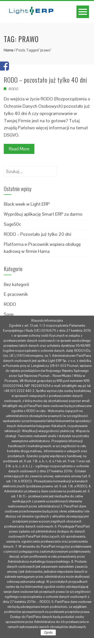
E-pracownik (16, 294)
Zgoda (48, 632)
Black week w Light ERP (27, 204)
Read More (19, 149)
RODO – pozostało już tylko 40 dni (45, 80)
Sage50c (12, 224)
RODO (13, 89)
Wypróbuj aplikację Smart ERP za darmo (43, 214)
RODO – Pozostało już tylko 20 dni (37, 234)
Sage (9, 314)
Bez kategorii (16, 284)
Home (9, 50)
